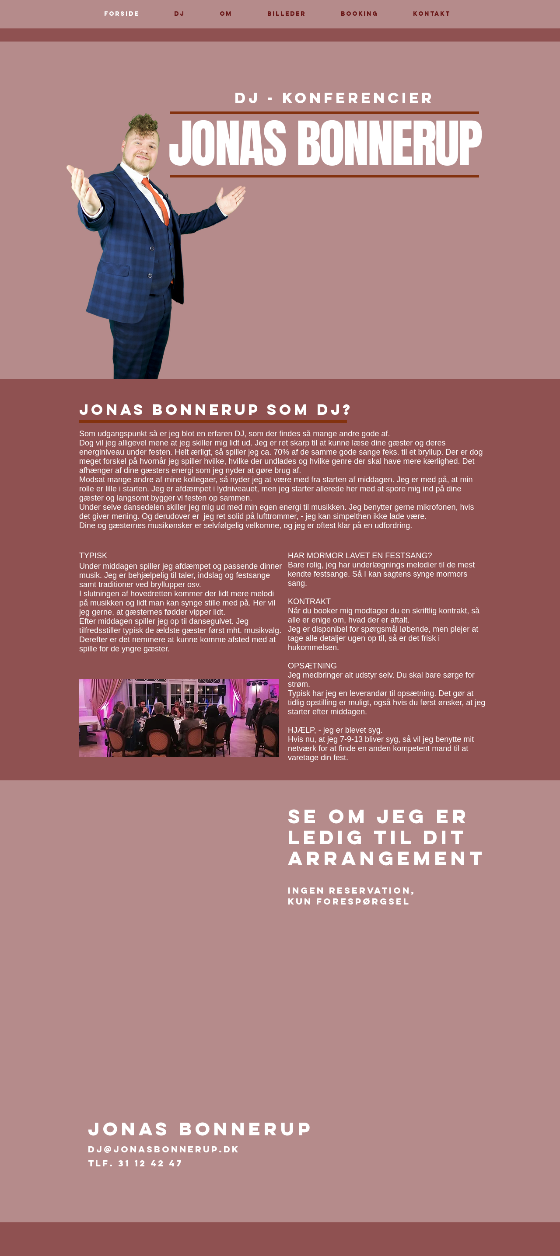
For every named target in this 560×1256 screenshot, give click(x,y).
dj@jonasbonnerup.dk (164, 1149)
